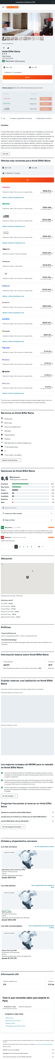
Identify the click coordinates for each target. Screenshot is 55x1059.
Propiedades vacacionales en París (15, 1026)
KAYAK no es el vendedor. (28, 1050)
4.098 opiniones (19, 61)
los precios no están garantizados (43, 1044)
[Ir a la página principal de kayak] (12, 7)
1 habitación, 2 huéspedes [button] (13, 72)
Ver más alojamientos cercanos (44, 846)
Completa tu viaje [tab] (10, 1007)
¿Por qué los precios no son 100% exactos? (28, 1057)
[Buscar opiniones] (29, 507)
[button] (53, 2)
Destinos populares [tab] (25, 1007)
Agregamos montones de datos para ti (28, 1053)
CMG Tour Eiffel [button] (7, 912)
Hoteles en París (10, 1023)
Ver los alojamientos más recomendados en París (41, 927)
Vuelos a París (9, 1018)
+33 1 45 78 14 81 (7, 58)
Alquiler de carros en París (12, 1020)
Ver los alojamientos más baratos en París (42, 886)
